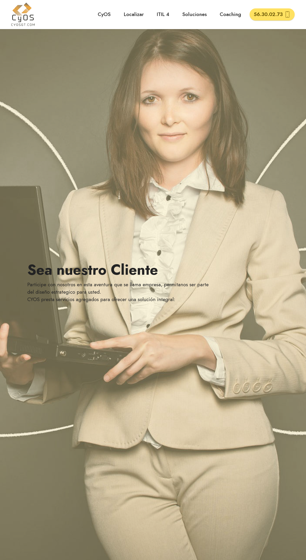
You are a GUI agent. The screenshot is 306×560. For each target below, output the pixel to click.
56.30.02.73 (272, 14)
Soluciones (194, 14)
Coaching (230, 14)
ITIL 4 (163, 14)
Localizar (134, 14)
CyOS (104, 14)
